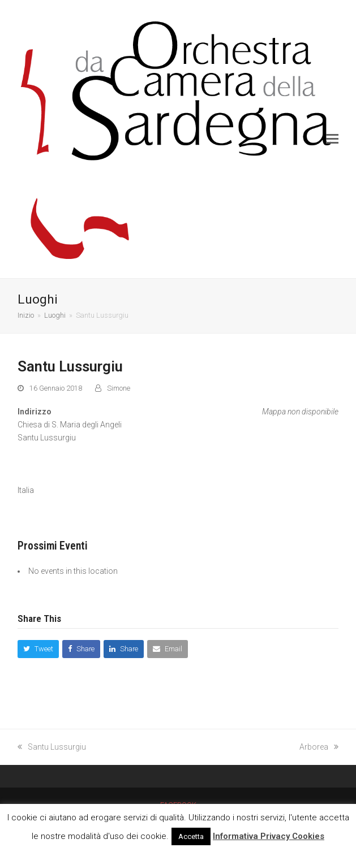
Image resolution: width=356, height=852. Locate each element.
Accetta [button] (191, 836)
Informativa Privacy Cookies (268, 836)
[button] (332, 139)
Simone (118, 388)
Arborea (318, 746)
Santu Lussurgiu (52, 746)
